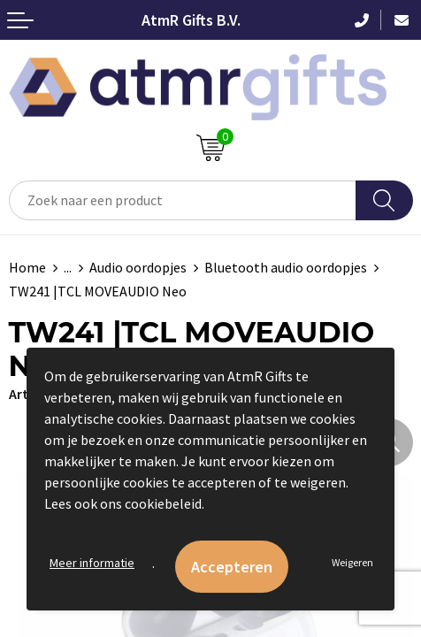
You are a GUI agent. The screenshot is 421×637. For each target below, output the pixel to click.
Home (27, 267)
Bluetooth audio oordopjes (285, 267)
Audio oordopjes (138, 267)
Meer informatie (92, 563)
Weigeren (352, 562)
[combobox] (182, 200)
